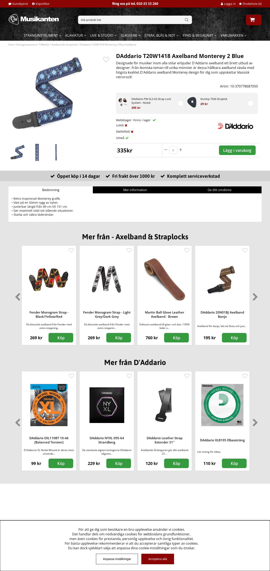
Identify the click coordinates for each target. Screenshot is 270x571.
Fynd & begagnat (198, 35)
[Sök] (135, 20)
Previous (17, 295)
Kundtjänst (20, 4)
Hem (11, 44)
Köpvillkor (43, 4)
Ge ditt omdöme (219, 190)
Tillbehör (44, 44)
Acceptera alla (157, 559)
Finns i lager (142, 120)
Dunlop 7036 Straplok (213, 99)
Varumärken (232, 35)
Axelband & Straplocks (64, 44)
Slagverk (129, 35)
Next (254, 295)
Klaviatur (74, 35)
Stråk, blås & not (159, 35)
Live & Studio (101, 35)
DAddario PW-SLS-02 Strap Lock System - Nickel (151, 101)
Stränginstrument (41, 35)
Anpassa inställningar (117, 559)
